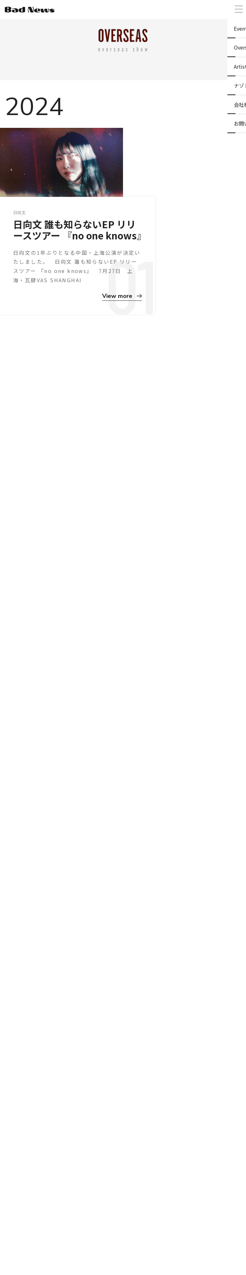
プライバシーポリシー (134, 1250)
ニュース (99, 1250)
